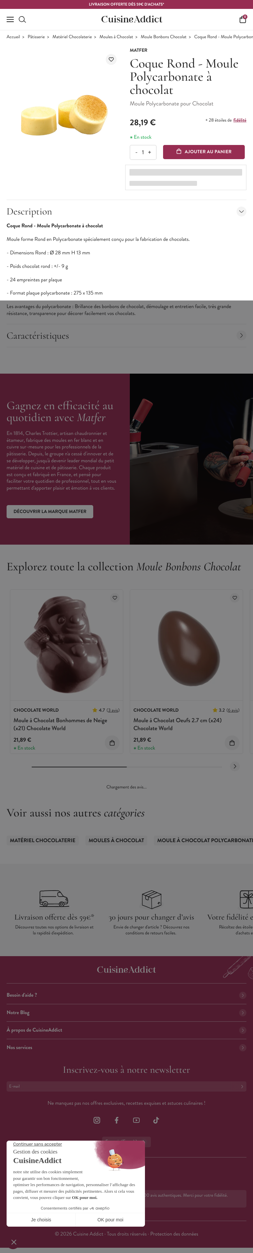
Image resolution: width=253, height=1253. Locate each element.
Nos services (126, 1047)
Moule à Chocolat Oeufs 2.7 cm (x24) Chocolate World (177, 724)
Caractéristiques (126, 335)
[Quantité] (142, 152)
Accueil (13, 37)
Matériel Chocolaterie (72, 37)
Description (126, 211)
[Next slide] (235, 766)
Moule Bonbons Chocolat (163, 37)
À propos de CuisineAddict (126, 1030)
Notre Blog (126, 1012)
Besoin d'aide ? (126, 995)
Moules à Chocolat (116, 37)
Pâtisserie (36, 37)
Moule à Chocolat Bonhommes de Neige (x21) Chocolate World (60, 724)
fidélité (240, 120)
